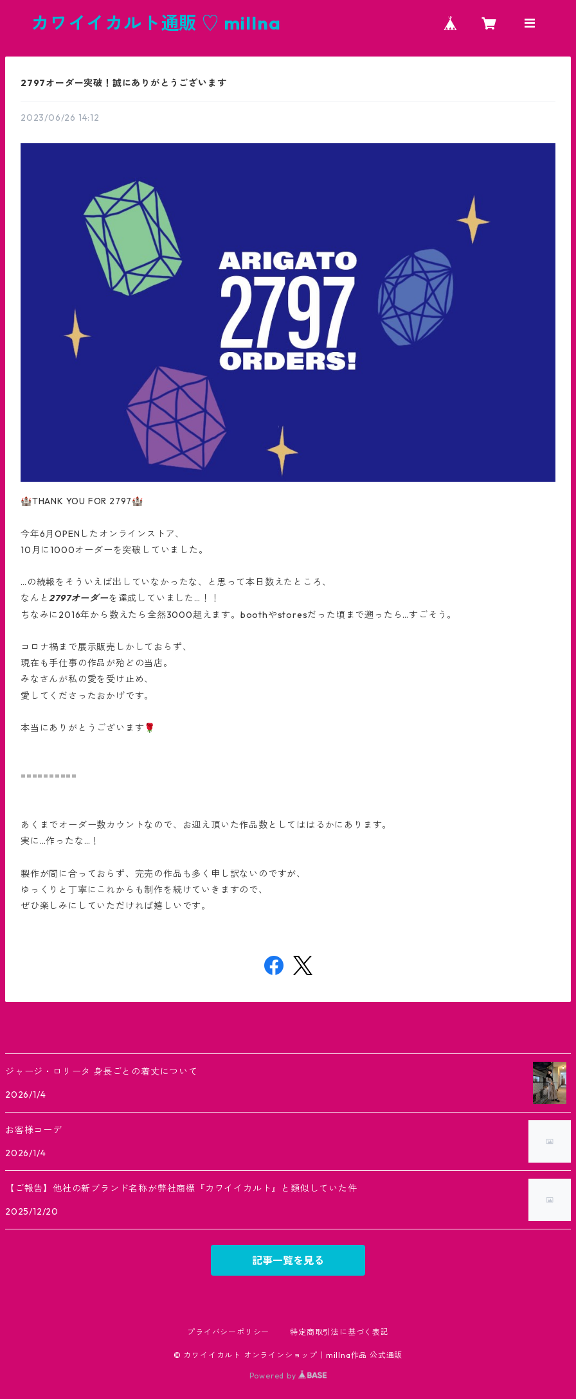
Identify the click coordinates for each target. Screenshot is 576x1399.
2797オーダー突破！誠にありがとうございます (123, 83)
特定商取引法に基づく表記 (339, 1332)
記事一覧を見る (288, 1260)
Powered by (288, 1375)
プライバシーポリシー (228, 1332)
